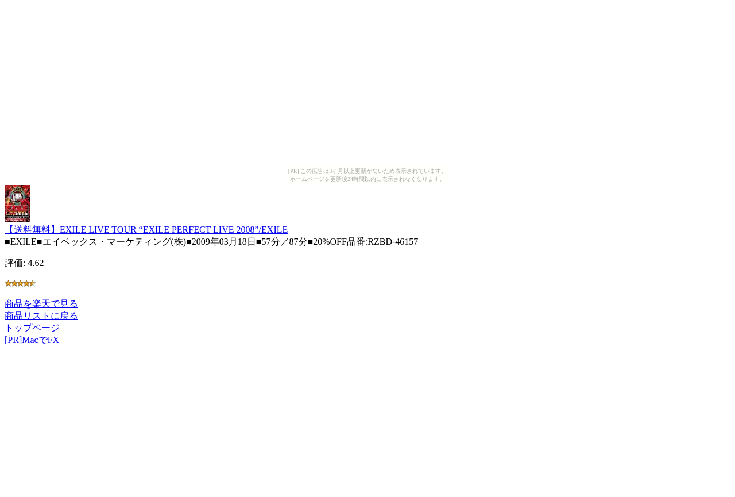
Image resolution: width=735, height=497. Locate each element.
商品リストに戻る (41, 316)
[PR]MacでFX (32, 340)
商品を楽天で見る (41, 304)
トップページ (32, 328)
